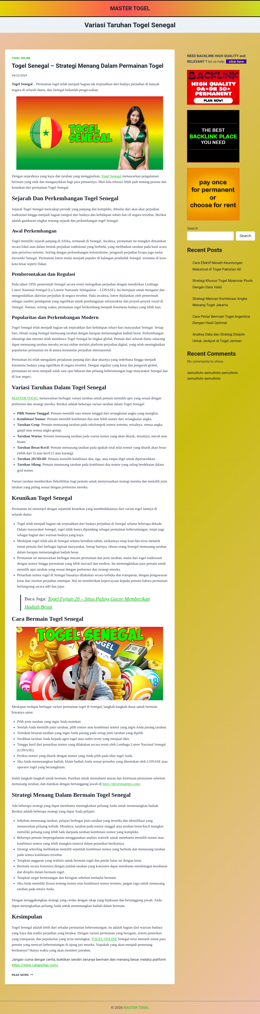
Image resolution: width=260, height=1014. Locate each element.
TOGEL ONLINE (21, 58)
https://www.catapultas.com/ (35, 965)
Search (192, 228)
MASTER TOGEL (25, 398)
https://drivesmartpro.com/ (121, 784)
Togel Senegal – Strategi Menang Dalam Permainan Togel (87, 65)
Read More (22, 974)
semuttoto (195, 373)
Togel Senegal (111, 176)
